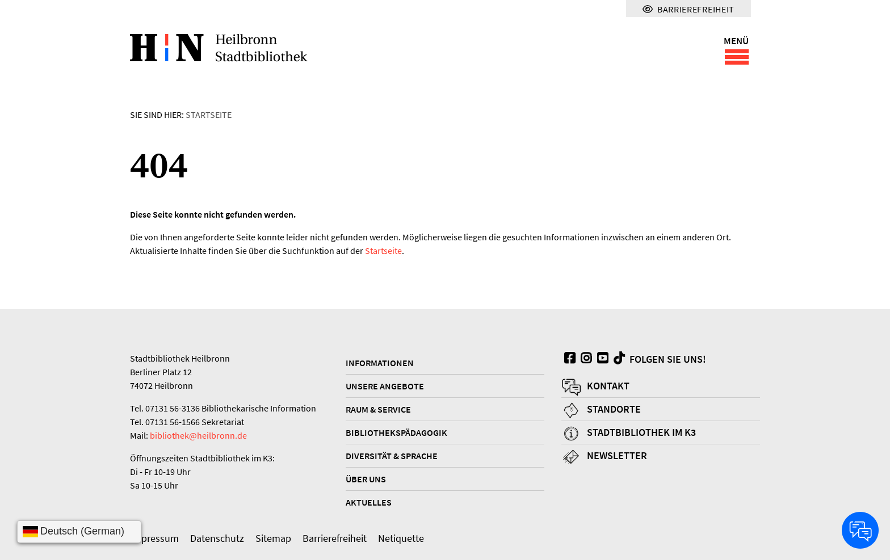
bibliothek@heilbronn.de (198, 435)
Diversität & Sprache (392, 455)
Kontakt (608, 385)
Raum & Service (378, 409)
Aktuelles (369, 502)
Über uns (366, 479)
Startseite (209, 114)
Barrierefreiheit (335, 538)
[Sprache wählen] (79, 531)
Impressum (154, 538)
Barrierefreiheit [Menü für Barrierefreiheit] (688, 9)
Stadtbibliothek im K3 (641, 432)
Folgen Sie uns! (658, 359)
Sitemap (273, 538)
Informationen (380, 362)
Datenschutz (217, 538)
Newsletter (617, 455)
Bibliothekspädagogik (396, 432)
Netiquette (401, 538)
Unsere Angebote (385, 386)
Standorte (614, 408)
